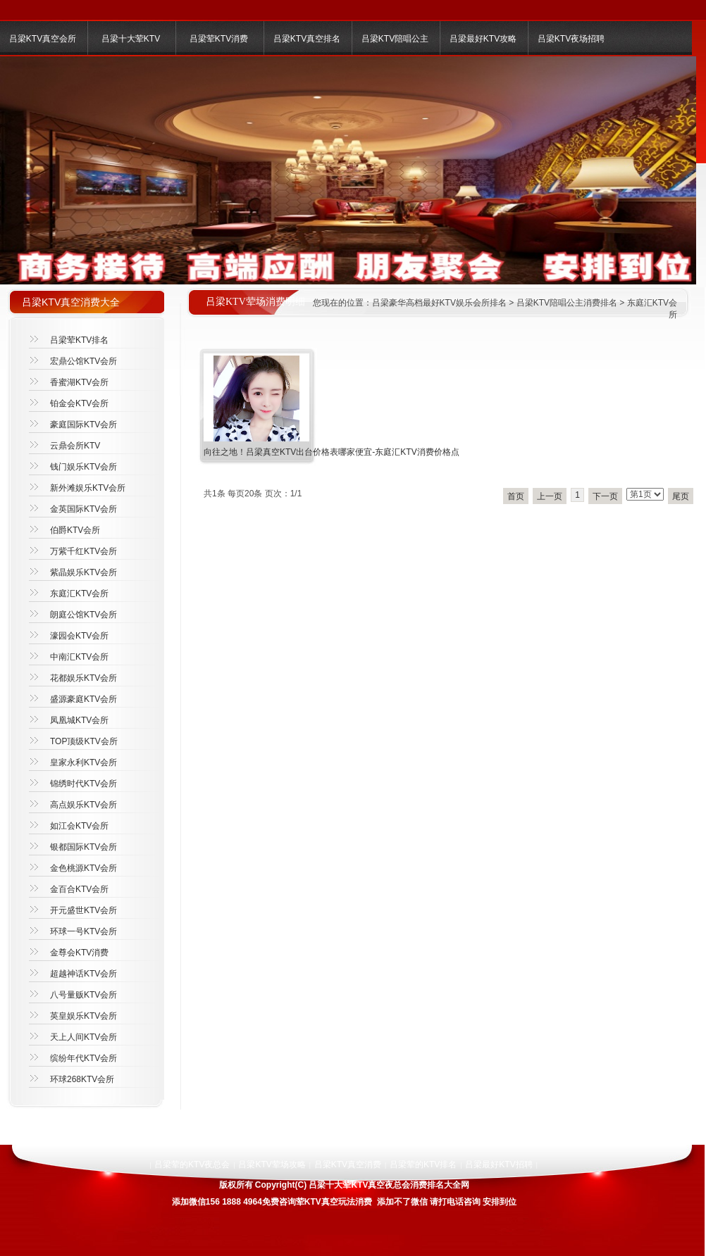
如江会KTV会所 (79, 826)
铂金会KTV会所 (79, 403)
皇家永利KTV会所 (83, 762)
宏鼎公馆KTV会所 (83, 361)
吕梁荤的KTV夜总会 (192, 1164)
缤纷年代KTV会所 (83, 1058)
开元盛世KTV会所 (83, 910)
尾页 (680, 496)
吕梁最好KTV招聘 (498, 1164)
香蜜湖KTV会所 (79, 382)
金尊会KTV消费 (79, 952)
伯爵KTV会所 (75, 530)
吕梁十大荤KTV (130, 39)
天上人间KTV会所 (83, 1037)
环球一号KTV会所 (83, 931)
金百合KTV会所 (79, 889)
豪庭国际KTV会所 (83, 424)
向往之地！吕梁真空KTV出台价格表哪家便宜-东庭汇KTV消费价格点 (331, 452)
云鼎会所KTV (75, 446)
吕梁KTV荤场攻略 (271, 1164)
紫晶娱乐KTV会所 (83, 572)
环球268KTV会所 (82, 1079)
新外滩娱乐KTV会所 (87, 488)
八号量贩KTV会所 (83, 995)
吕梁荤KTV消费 (219, 39)
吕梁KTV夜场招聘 (571, 39)
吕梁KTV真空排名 (306, 39)
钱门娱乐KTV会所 (83, 467)
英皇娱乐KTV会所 (83, 1016)
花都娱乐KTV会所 (83, 678)
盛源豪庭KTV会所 (83, 699)
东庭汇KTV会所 (79, 593)
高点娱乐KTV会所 (83, 805)
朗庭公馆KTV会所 (83, 615)
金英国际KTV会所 (83, 509)
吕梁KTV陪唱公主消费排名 (566, 303)
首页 (515, 496)
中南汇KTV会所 (79, 657)
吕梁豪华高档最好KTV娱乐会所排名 (439, 303)
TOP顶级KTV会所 (84, 741)
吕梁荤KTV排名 (79, 340)
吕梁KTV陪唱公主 (394, 39)
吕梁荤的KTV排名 (423, 1164)
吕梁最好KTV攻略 (483, 39)
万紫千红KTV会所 (83, 551)
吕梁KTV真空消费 (347, 1164)
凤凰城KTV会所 (79, 720)
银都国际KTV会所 (83, 847)
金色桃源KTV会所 (83, 868)
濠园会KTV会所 (79, 636)
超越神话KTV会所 (83, 974)
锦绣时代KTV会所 (83, 784)
